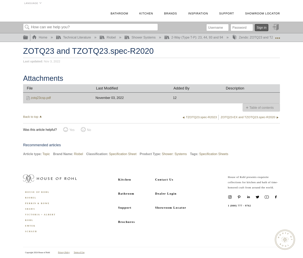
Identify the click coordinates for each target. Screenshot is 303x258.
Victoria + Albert (40, 214)
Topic (46, 154)
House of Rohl (37, 192)
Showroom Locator (262, 13)
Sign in (261, 27)
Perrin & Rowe (37, 203)
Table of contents (261, 107)
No (89, 130)
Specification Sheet (122, 154)
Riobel (108, 37)
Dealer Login (166, 193)
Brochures (126, 221)
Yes (71, 130)
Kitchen (146, 13)
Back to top (30, 116)
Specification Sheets (213, 154)
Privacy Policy (64, 252)
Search (27, 27)
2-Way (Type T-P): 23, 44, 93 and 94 (194, 37)
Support (226, 13)
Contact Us (164, 179)
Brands (170, 13)
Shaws (30, 209)
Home (40, 37)
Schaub (31, 231)
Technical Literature (74, 37)
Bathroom (119, 13)
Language (31, 3)
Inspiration (198, 13)
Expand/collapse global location (277, 36)
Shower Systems (141, 37)
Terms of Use (79, 252)
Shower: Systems (174, 154)
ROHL (29, 220)
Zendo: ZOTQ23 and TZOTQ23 (258, 37)
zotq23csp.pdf (41, 98)
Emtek (30, 226)
